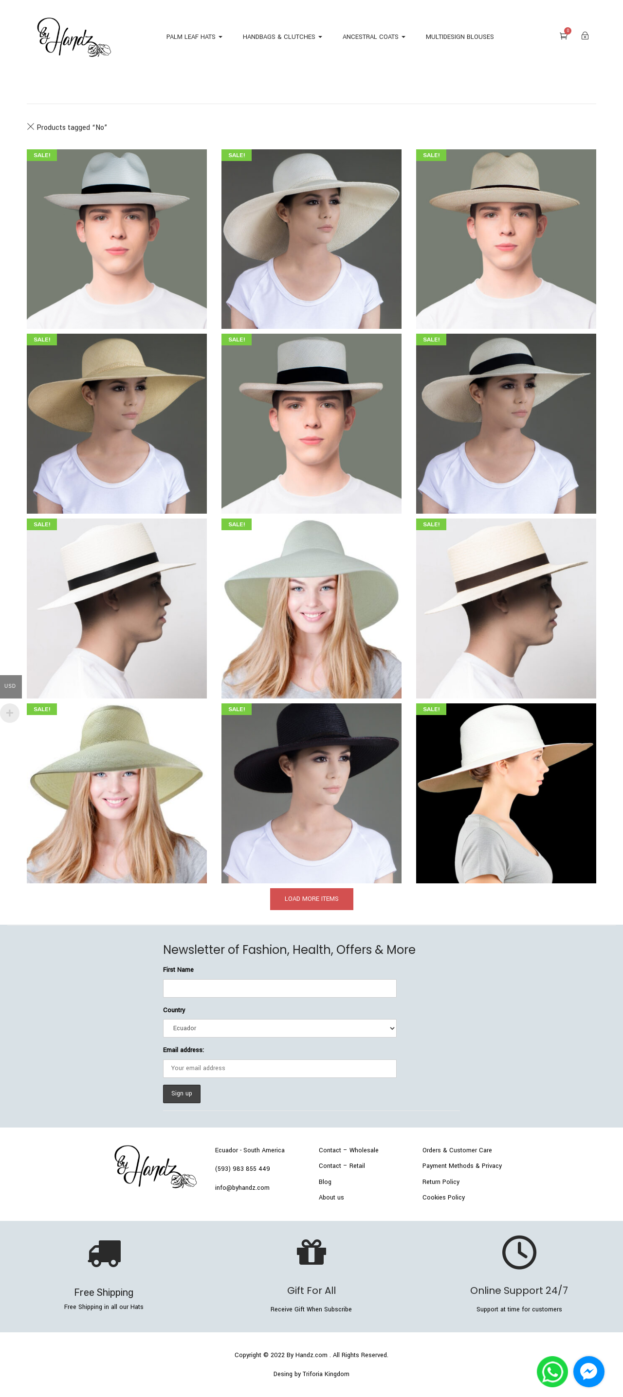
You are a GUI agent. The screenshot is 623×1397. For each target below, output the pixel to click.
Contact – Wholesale (349, 1150)
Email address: (183, 1050)
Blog (325, 1182)
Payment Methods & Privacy (462, 1166)
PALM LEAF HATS (194, 37)
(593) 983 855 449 (242, 1168)
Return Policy (440, 1182)
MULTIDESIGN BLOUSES (460, 37)
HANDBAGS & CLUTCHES (282, 37)
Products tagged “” (67, 128)
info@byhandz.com (242, 1187)
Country (174, 1010)
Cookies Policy (443, 1197)
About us (331, 1197)
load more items (312, 899)
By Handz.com (307, 1355)
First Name (178, 970)
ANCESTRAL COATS (374, 37)
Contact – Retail (342, 1166)
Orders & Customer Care (457, 1150)
